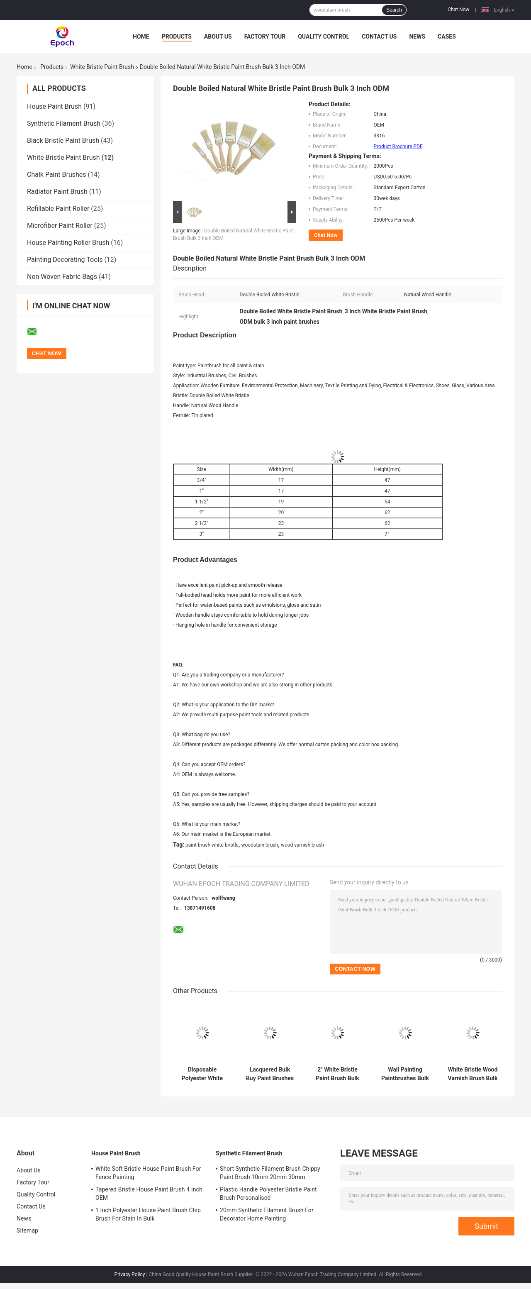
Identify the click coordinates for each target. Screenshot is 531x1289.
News (417, 36)
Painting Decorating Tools (64, 260)
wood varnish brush (302, 845)
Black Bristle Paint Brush (63, 140)
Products (177, 36)
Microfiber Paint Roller (60, 225)
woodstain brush (259, 845)
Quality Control (323, 36)
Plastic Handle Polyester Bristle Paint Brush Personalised (268, 1193)
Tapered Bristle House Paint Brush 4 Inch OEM (148, 1193)
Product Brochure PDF (398, 146)
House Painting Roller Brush (68, 243)
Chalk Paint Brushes (56, 174)
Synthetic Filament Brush (63, 123)
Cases (447, 36)
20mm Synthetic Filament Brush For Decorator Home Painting (267, 1214)
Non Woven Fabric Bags (62, 277)
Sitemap (27, 1230)
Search (394, 10)
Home (141, 36)
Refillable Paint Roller (58, 208)
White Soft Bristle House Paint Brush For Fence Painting (148, 1172)
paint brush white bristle (212, 845)
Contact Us (379, 36)
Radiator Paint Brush (57, 191)
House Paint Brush (54, 106)
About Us (218, 36)
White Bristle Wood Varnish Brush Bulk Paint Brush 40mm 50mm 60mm (473, 1074)
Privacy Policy (129, 1274)
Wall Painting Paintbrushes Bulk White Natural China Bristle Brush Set (405, 1074)
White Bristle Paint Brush (102, 66)
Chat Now (458, 9)
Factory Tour (265, 36)
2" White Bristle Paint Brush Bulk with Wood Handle (337, 1074)
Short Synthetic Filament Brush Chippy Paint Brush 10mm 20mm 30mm (270, 1172)
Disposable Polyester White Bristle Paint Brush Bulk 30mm (202, 1074)
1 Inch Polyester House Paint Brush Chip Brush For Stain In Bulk (148, 1214)
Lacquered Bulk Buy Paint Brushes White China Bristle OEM (270, 1074)
